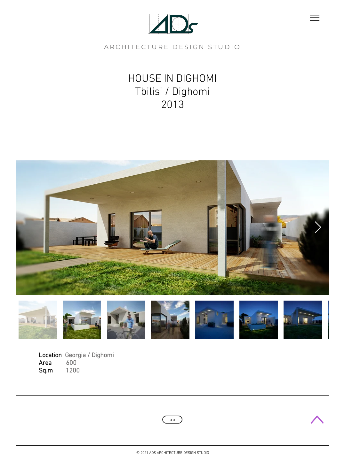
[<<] (172, 420)
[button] (314, 18)
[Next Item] (318, 227)
